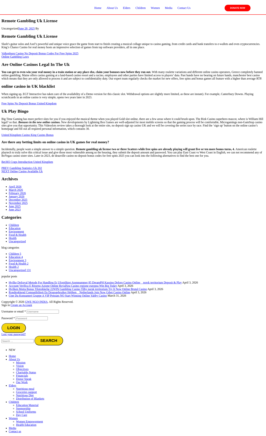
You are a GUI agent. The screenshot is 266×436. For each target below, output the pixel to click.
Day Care (21, 415)
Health (13, 238)
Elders (12, 385)
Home (12, 356)
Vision (20, 365)
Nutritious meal (25, 388)
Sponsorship (23, 408)
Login (13, 328)
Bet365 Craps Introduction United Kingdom (27, 161)
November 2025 (18, 203)
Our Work (22, 382)
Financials (22, 375)
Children (14, 225)
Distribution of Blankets (30, 398)
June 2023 (15, 209)
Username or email (13, 311)
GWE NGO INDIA (36, 301)
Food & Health (17, 234)
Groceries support (26, 392)
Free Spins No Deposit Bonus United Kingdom (29, 103)
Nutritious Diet (25, 395)
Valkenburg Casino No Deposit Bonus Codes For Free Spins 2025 (39, 53)
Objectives (22, 369)
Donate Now (237, 8)
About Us (14, 359)
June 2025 (15, 206)
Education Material (27, 405)
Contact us (15, 431)
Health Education (26, 424)
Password (8, 318)
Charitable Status (26, 372)
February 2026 (17, 193)
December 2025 (18, 199)
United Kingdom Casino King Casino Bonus (27, 134)
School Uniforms (26, 411)
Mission (21, 362)
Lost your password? (13, 334)
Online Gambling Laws (15, 56)
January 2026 (16, 196)
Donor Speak (23, 378)
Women (13, 418)
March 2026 (16, 189)
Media (12, 428)
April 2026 (15, 186)
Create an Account (21, 305)
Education (15, 228)
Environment (16, 231)
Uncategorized (17, 241)
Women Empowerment (29, 421)
